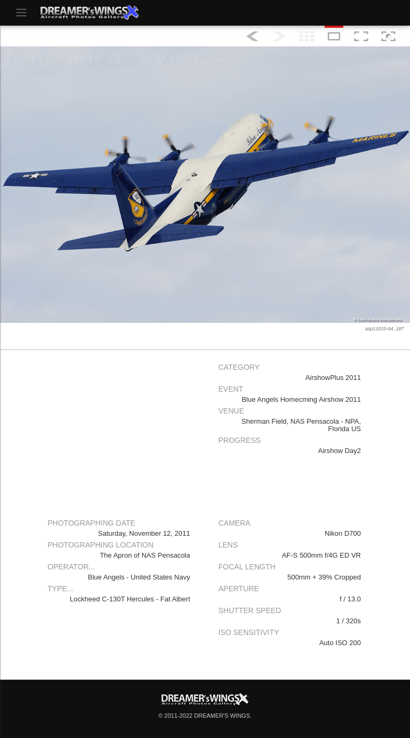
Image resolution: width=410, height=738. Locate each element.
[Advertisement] (119, 433)
